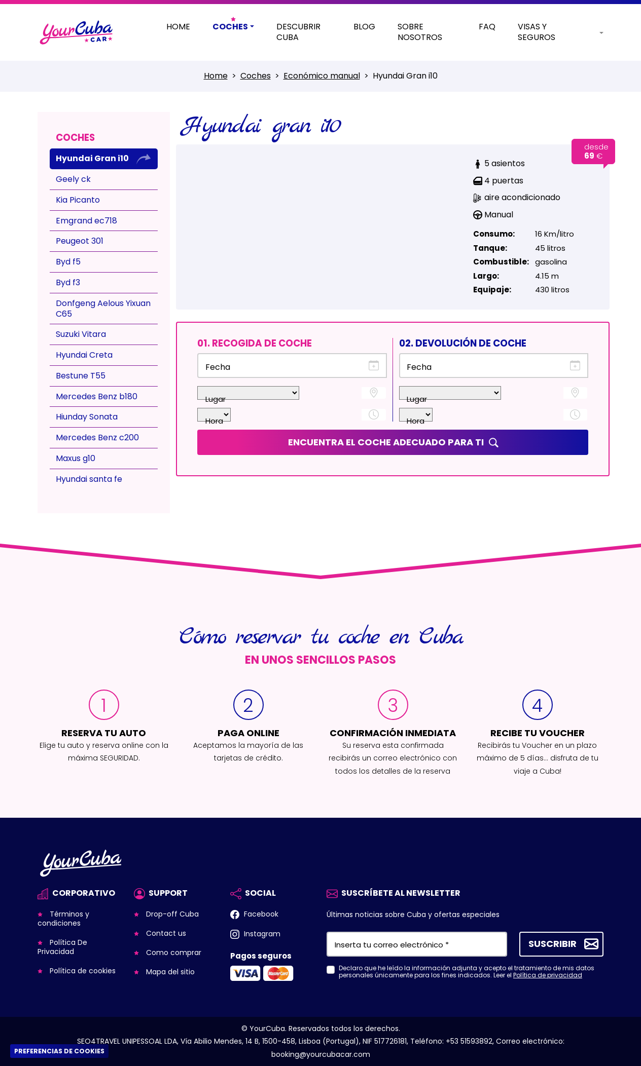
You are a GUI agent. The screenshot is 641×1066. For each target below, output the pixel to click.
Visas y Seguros (536, 32)
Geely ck (73, 179)
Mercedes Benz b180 (96, 396)
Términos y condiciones (63, 918)
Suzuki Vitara (81, 334)
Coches (255, 76)
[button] (593, 32)
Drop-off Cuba (171, 914)
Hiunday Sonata (87, 417)
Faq (487, 27)
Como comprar (172, 952)
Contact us (165, 933)
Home (178, 27)
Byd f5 (68, 262)
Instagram (261, 934)
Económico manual (321, 76)
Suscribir (552, 943)
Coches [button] (230, 27)
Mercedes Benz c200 (97, 437)
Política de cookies (82, 971)
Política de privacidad (547, 975)
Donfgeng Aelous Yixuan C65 (103, 308)
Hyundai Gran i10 (92, 158)
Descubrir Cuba (298, 32)
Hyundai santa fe (89, 479)
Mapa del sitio (169, 972)
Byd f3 (68, 282)
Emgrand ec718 (86, 220)
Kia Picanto (78, 200)
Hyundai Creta (84, 355)
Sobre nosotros (420, 32)
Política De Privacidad (62, 947)
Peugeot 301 (79, 241)
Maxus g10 (75, 458)
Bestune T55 (80, 376)
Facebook (260, 914)
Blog (364, 27)
